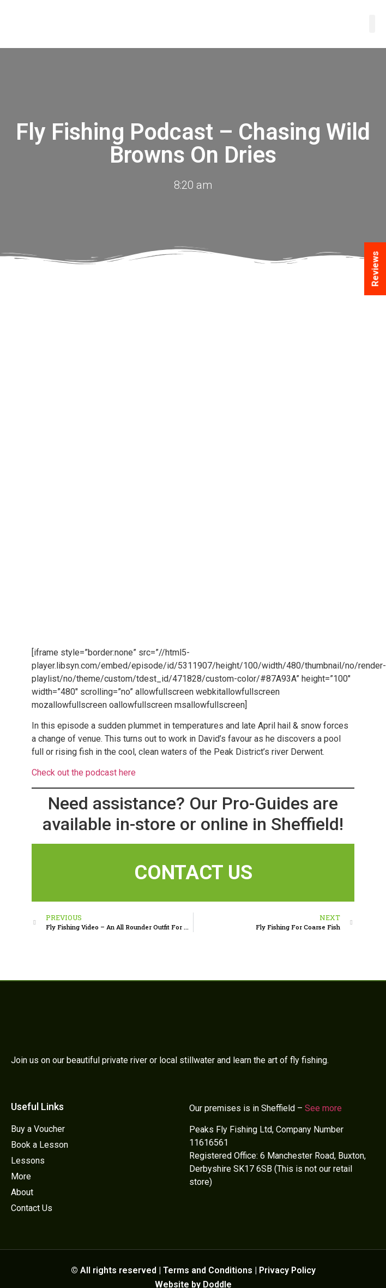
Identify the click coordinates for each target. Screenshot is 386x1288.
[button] (372, 24)
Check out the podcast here (84, 772)
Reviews (375, 269)
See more (323, 1108)
